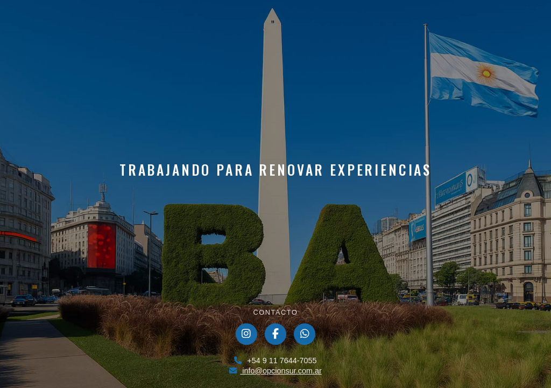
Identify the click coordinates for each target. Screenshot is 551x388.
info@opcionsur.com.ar (275, 370)
